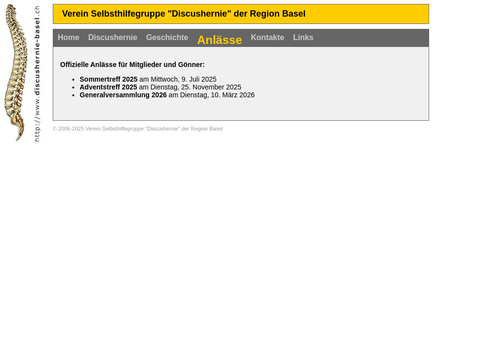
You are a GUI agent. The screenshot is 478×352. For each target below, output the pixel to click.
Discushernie (112, 37)
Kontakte (267, 37)
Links (303, 37)
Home (68, 37)
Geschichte (167, 37)
